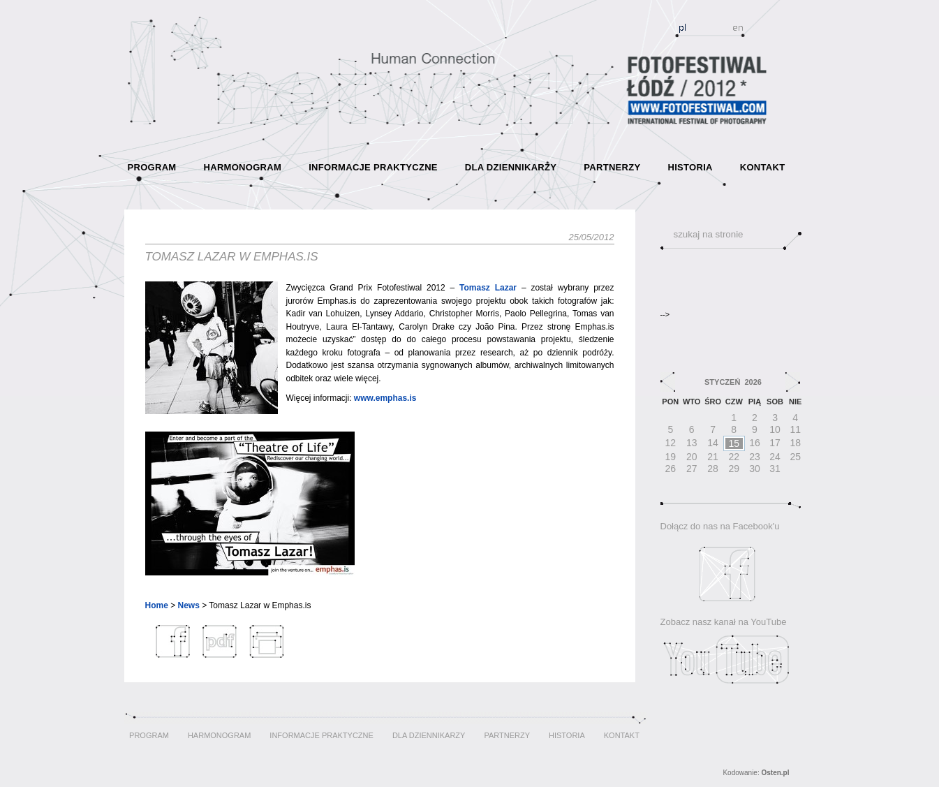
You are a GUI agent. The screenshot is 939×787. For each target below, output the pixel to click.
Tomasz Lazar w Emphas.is (231, 256)
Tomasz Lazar (488, 288)
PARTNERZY (612, 167)
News (189, 605)
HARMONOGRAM (243, 167)
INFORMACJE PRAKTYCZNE (373, 167)
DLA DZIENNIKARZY (510, 167)
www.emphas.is (385, 398)
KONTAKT (762, 167)
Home (156, 605)
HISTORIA (689, 167)
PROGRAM (152, 167)
